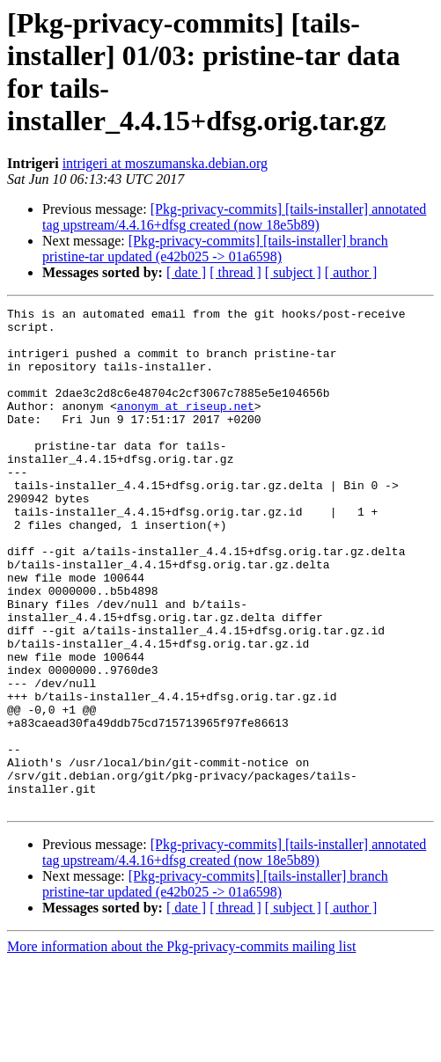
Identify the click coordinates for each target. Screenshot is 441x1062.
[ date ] (186, 272)
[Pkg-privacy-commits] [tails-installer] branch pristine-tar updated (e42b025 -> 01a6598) (215, 248)
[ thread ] (235, 272)
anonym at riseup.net (185, 427)
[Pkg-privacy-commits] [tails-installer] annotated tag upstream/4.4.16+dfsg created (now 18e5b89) (234, 216)
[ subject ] (293, 272)
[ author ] (351, 272)
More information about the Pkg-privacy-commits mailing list (181, 1046)
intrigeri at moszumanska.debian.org (165, 163)
